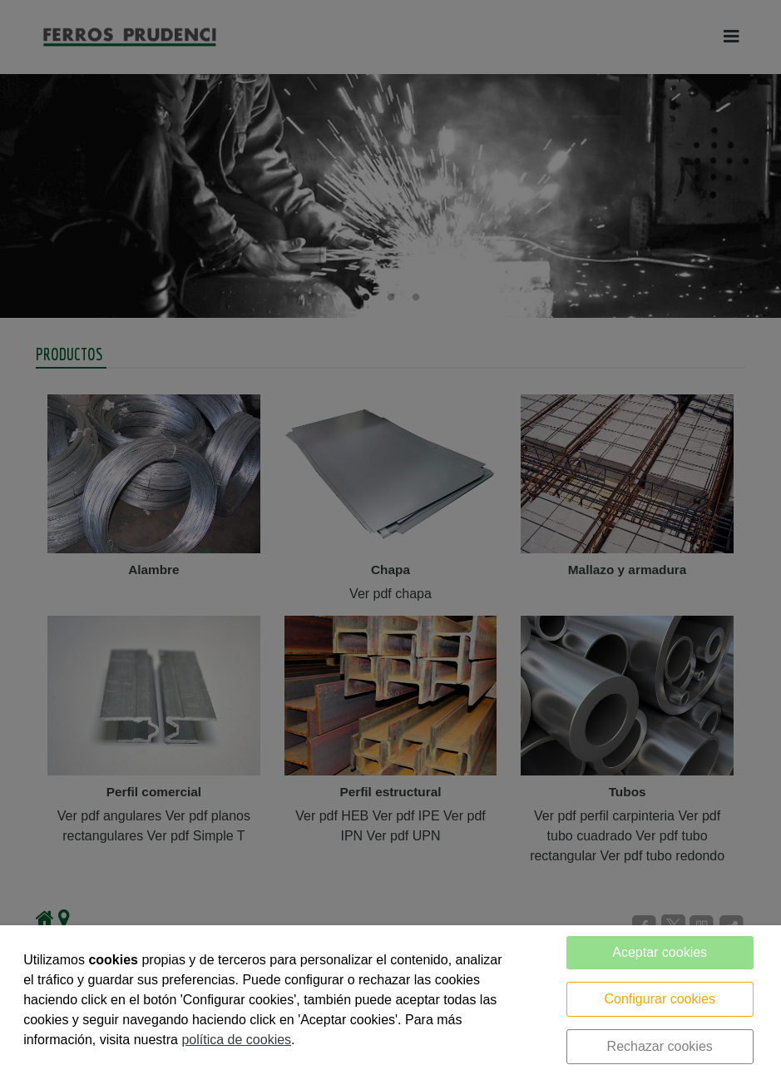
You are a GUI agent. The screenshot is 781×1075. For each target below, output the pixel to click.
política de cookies (236, 1040)
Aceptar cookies (659, 952)
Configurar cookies (660, 999)
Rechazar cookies (660, 1046)
